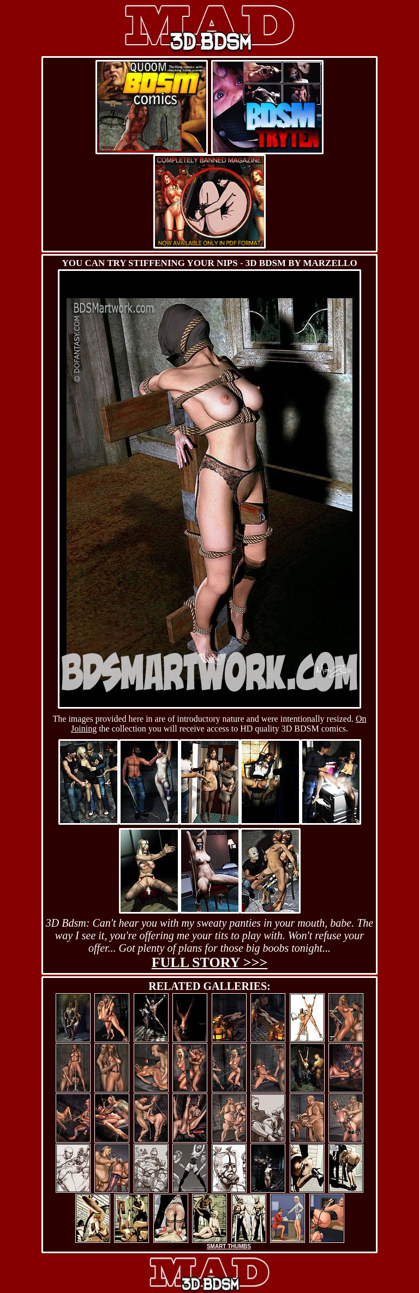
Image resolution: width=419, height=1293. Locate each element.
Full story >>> (210, 962)
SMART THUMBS (229, 1246)
